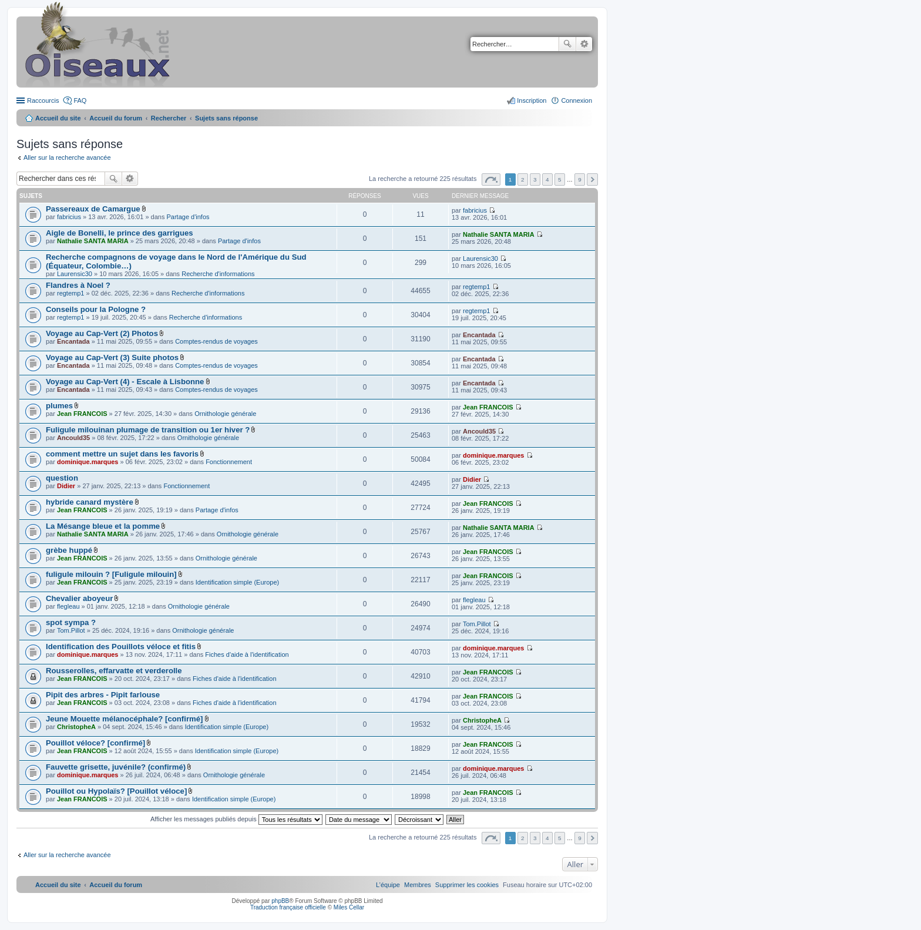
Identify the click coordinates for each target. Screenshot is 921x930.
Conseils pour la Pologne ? (96, 309)
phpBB (280, 901)
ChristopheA (76, 726)
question (62, 478)
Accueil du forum (115, 118)
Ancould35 (73, 437)
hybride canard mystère (89, 502)
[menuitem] (467, 884)
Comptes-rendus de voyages (216, 341)
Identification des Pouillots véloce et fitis (121, 646)
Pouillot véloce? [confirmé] (95, 742)
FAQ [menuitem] (79, 100)
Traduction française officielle (288, 907)
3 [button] (535, 179)
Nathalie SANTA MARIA (93, 240)
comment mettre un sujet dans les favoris (122, 453)
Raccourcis (43, 100)
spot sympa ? (71, 622)
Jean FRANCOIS (82, 413)
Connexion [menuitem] (576, 100)
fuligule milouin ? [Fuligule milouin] (111, 574)
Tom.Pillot (71, 630)
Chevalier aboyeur (79, 598)
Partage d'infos (188, 216)
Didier (66, 485)
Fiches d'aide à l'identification (246, 654)
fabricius (69, 216)
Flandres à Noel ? (78, 285)
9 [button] (579, 179)
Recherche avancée (584, 44)
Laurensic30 (74, 273)
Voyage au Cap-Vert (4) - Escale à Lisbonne (125, 381)
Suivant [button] (592, 179)
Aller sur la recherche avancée (67, 157)
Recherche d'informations (217, 273)
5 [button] (560, 179)
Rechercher (567, 44)
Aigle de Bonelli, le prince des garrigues (119, 233)
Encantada (73, 341)
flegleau (68, 606)
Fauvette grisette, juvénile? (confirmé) (116, 767)
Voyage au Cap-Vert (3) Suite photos (112, 357)
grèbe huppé (69, 550)
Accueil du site (58, 118)
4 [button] (547, 179)
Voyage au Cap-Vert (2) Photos (102, 333)
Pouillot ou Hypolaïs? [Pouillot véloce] (116, 791)
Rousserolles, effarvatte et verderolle (114, 670)
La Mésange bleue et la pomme (103, 526)
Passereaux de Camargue (93, 208)
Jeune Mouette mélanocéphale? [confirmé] (124, 718)
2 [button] (523, 179)
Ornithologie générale (225, 413)
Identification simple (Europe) (237, 582)
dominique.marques (88, 461)
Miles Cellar (349, 907)
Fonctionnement (229, 461)
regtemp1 (70, 293)
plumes (59, 405)
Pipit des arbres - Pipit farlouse (103, 694)
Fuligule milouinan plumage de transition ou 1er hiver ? (148, 429)
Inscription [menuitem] (531, 100)
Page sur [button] (491, 179)
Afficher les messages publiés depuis (236, 818)
